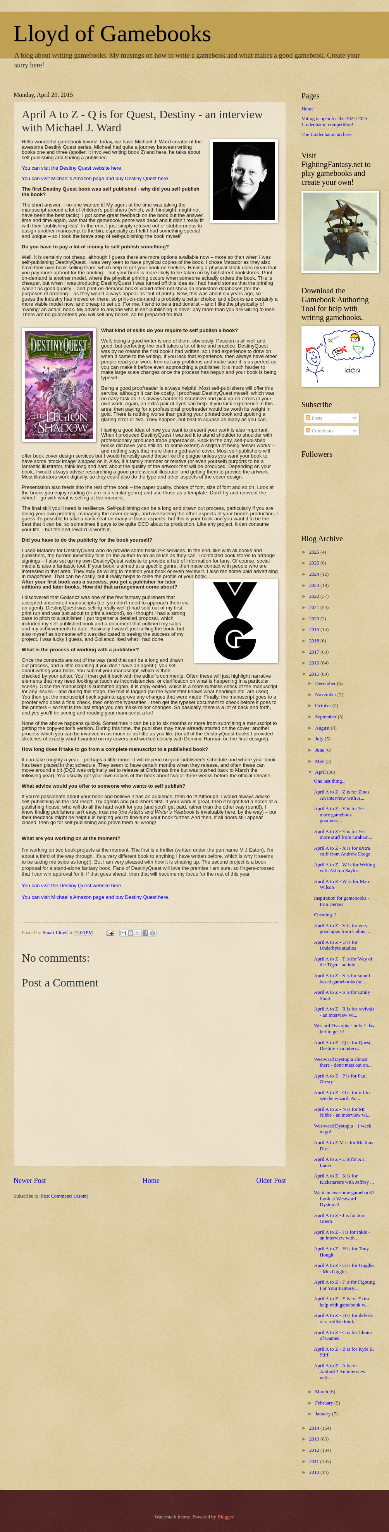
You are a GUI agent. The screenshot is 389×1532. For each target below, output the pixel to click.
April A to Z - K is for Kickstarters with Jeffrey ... (344, 1178)
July (320, 739)
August (322, 728)
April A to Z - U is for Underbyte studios (336, 945)
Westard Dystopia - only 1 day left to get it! (344, 1028)
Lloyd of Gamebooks (112, 33)
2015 (314, 674)
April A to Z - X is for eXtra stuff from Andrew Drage (342, 851)
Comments (319, 431)
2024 (314, 574)
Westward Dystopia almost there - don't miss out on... (343, 1062)
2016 (314, 663)
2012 (314, 1450)
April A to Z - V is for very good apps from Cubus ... (342, 928)
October (323, 705)
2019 (314, 629)
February (324, 1403)
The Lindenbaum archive (326, 134)
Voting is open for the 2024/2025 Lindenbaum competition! (334, 121)
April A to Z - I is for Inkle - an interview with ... (342, 1235)
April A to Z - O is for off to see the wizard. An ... (342, 1095)
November (326, 694)
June (320, 750)
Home (151, 1180)
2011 (314, 1461)
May (320, 761)
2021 (314, 607)
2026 (314, 552)
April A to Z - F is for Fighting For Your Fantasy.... (344, 1285)
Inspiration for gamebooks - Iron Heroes (341, 901)
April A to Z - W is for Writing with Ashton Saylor (344, 867)
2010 (314, 1472)
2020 (314, 618)
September (326, 717)
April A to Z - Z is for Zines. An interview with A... (342, 794)
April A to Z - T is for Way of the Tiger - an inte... (343, 961)
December (326, 683)
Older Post (271, 1180)
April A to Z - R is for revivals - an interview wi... (344, 1011)
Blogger (225, 1517)
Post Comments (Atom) (64, 1196)
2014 (314, 1428)
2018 (314, 641)
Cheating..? (325, 914)
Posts (314, 418)
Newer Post (30, 1180)
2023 (314, 585)
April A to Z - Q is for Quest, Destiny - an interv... (343, 1045)
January (323, 1414)
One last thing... (330, 781)
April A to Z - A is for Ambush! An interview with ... (339, 1372)
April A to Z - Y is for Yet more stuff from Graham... (343, 834)
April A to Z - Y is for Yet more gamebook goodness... (339, 814)
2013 (314, 1439)
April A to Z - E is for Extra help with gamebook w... (341, 1301)
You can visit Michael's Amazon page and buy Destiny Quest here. (95, 178)
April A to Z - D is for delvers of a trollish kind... (343, 1318)
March (322, 1391)
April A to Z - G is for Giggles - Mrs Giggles (344, 1268)
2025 (314, 563)
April (321, 772)
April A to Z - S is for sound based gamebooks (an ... (342, 978)
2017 (314, 652)
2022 (314, 596)
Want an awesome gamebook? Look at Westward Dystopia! (344, 1198)
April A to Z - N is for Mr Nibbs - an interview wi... (342, 1112)
